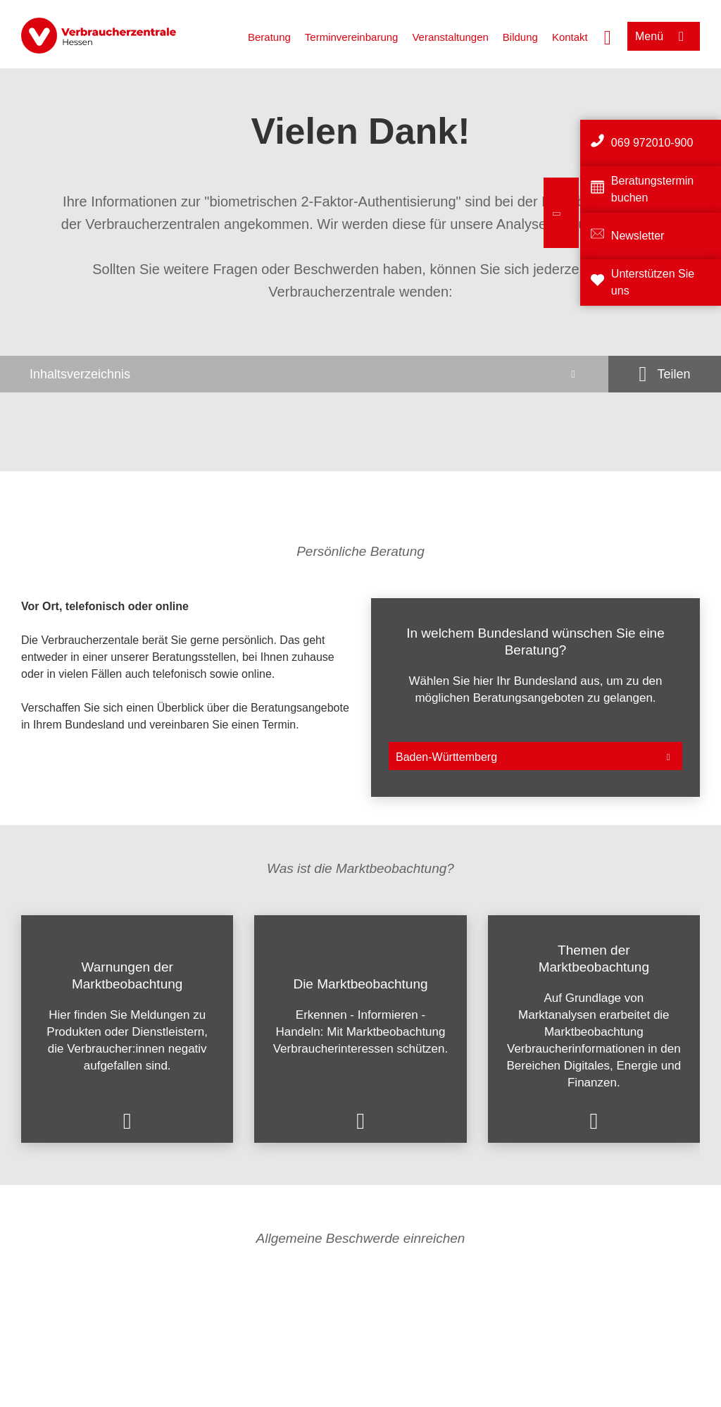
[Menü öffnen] (663, 36)
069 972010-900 (652, 143)
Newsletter (638, 236)
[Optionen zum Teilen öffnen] (664, 374)
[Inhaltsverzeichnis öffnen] (304, 374)
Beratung (269, 37)
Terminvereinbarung (352, 37)
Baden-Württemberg (446, 757)
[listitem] (185, 697)
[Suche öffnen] (607, 36)
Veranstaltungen (450, 37)
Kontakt (570, 37)
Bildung (520, 37)
